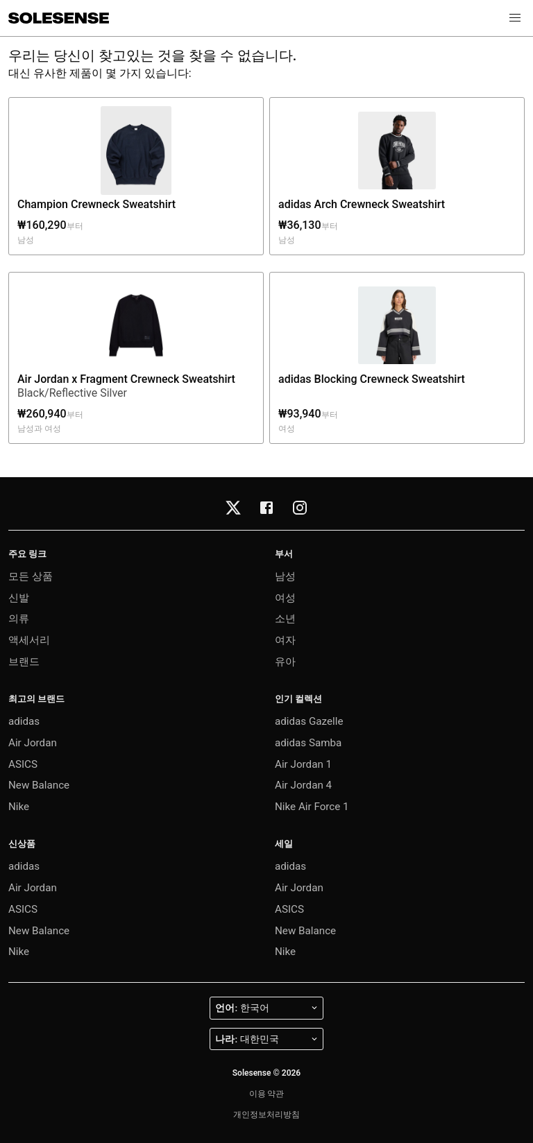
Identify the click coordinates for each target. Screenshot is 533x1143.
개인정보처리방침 (266, 1114)
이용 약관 (267, 1094)
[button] (515, 18)
